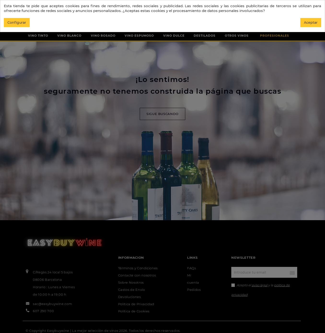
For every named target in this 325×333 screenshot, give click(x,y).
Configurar (16, 22)
